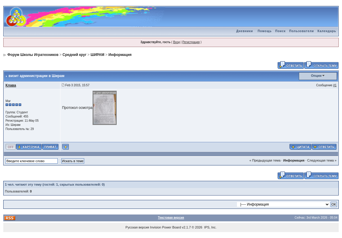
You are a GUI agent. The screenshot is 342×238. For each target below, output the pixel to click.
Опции (316, 75)
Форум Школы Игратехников (33, 55)
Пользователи (301, 31)
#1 (334, 85)
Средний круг (74, 55)
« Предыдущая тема (264, 160)
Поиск (280, 31)
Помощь (265, 31)
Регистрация (190, 42)
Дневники (244, 31)
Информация (120, 55)
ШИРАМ (97, 55)
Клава (10, 85)
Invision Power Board (165, 227)
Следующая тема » (321, 160)
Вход (176, 42)
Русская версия (137, 227)
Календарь (327, 31)
